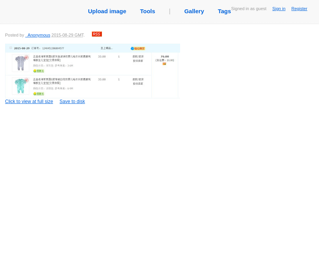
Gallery (194, 11)
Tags (224, 11)
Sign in (279, 8)
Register (299, 8)
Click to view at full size (92, 73)
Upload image (107, 11)
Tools (147, 11)
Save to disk (72, 101)
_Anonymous (37, 35)
